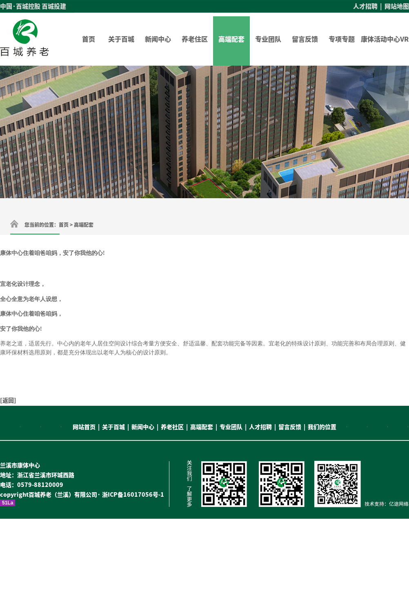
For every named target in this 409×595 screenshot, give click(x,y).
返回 (8, 400)
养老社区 (172, 427)
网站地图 (397, 6)
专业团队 (268, 39)
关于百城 (121, 39)
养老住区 (195, 39)
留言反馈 (305, 39)
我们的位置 (322, 427)
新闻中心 (158, 39)
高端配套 (231, 39)
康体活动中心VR (385, 39)
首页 (88, 39)
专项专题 (342, 39)
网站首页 (84, 427)
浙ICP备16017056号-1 (133, 495)
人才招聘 (365, 6)
